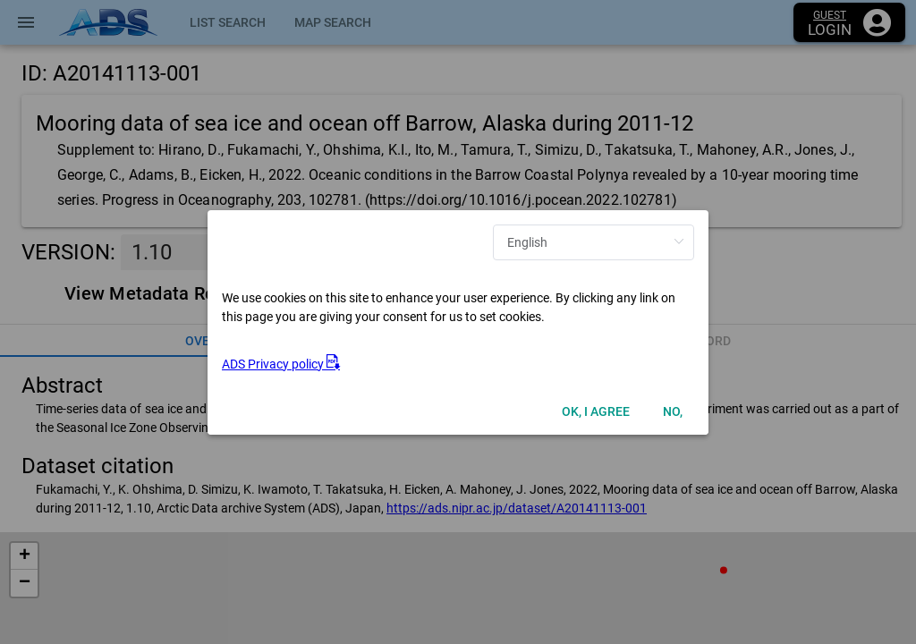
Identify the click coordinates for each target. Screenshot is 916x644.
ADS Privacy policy (281, 364)
